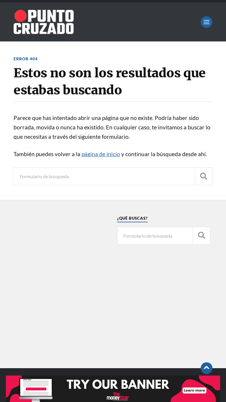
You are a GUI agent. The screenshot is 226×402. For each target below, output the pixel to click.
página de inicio (101, 154)
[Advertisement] (60, 299)
